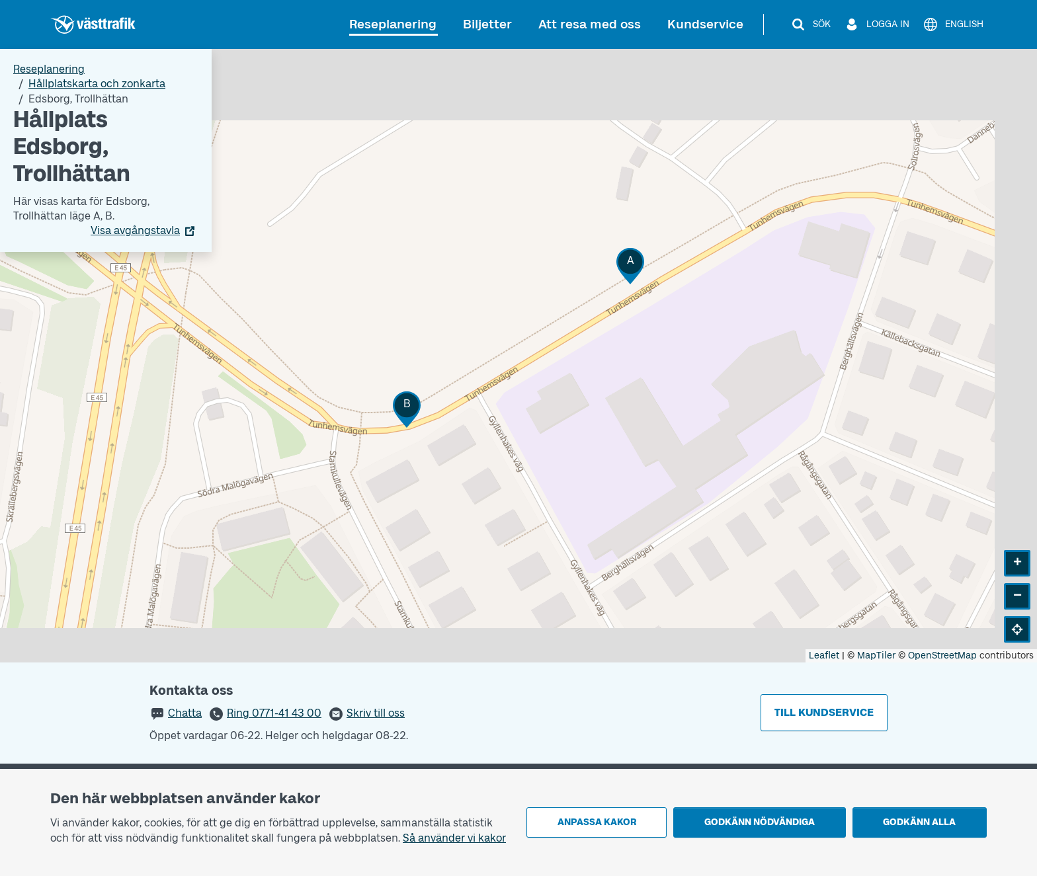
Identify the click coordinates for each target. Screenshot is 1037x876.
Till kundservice (824, 712)
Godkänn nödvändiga (759, 822)
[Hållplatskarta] (518, 355)
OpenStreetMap (942, 655)
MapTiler (876, 655)
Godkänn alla (919, 822)
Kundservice (705, 24)
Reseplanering (392, 24)
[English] (953, 24)
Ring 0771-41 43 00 (274, 713)
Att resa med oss (589, 24)
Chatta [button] (185, 713)
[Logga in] (877, 24)
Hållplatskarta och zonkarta (96, 83)
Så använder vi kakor (454, 838)
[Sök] (810, 24)
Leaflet (824, 655)
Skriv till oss (376, 713)
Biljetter (487, 24)
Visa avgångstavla (135, 230)
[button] (630, 266)
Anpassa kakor (597, 822)
